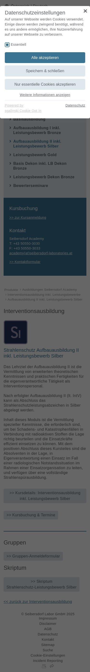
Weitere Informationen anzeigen (45, 95)
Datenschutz (75, 105)
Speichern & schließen (45, 71)
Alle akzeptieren (45, 58)
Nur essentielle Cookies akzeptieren (45, 84)
